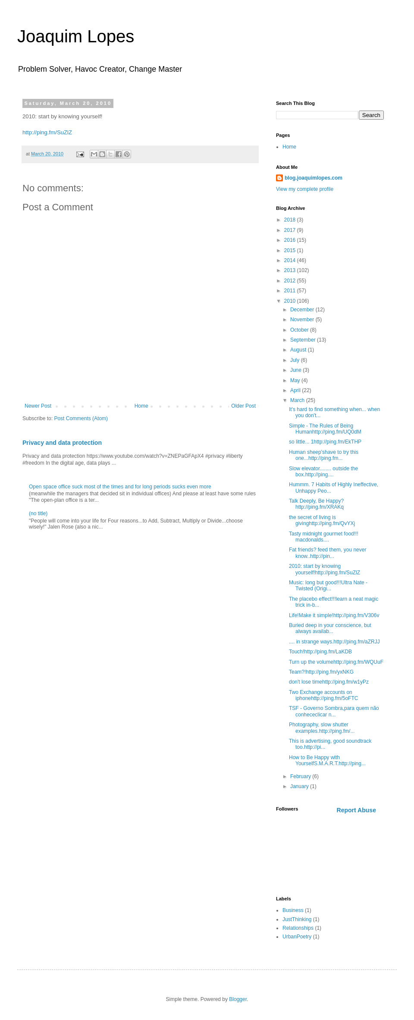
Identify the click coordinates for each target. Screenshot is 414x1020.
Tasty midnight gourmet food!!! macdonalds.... (323, 537)
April (296, 390)
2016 (290, 240)
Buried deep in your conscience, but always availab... (330, 628)
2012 (290, 281)
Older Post (243, 406)
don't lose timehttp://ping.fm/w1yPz (329, 682)
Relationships (298, 928)
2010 (290, 301)
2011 (290, 291)
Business (293, 910)
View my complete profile (304, 189)
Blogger (238, 999)
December (303, 310)
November (303, 320)
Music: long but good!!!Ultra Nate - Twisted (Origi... (328, 586)
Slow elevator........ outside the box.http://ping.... (323, 472)
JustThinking (296, 919)
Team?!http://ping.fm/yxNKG (321, 672)
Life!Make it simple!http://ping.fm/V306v (334, 615)
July (295, 360)
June (296, 370)
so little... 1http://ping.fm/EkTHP (325, 442)
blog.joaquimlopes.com (313, 178)
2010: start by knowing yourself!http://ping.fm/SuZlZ (324, 569)
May (295, 380)
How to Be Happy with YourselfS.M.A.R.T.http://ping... (327, 760)
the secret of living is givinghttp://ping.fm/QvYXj (322, 520)
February (301, 776)
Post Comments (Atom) (81, 418)
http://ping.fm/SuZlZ (47, 132)
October (300, 330)
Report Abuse (356, 810)
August (299, 350)
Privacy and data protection (62, 442)
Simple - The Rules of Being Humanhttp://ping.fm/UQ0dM (325, 429)
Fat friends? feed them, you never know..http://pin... (327, 553)
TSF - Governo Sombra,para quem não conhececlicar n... (334, 711)
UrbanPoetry (296, 937)
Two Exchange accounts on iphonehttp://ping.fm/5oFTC (323, 695)
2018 (290, 220)
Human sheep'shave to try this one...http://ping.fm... (323, 455)
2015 (290, 250)
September (303, 340)
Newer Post (38, 406)
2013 (290, 270)
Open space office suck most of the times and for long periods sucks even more (120, 487)
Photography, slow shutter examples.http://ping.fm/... (321, 728)
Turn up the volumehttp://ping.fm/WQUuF (336, 662)
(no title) (38, 513)
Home (141, 406)
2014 (290, 260)
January (300, 786)
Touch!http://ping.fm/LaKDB (320, 652)
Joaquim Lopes (75, 36)
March (298, 400)
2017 (290, 230)
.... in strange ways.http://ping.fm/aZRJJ (334, 642)
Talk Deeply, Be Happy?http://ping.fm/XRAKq (316, 504)
